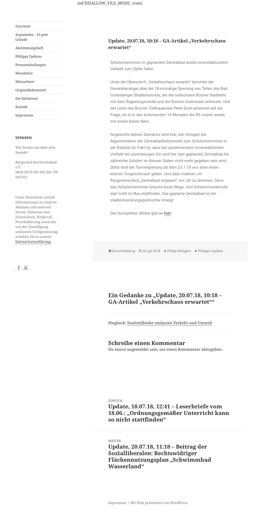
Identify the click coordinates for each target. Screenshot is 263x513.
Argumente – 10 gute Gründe (31, 37)
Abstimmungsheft (29, 48)
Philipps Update (210, 251)
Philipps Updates (28, 56)
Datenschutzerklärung (33, 241)
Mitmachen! (24, 81)
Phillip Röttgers (179, 251)
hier (167, 213)
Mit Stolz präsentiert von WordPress (159, 502)
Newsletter (24, 73)
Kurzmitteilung (123, 251)
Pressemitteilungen (30, 65)
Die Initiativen (26, 98)
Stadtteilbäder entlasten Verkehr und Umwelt (169, 323)
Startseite (23, 26)
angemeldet (138, 349)
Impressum (24, 115)
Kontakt (21, 107)
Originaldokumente (30, 90)
